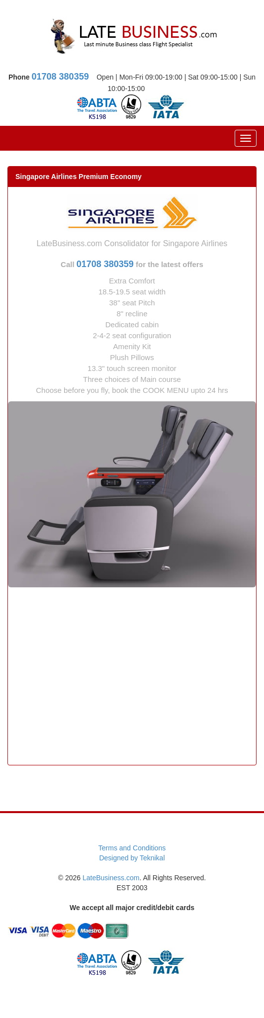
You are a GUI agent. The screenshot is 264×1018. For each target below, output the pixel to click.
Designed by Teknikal (132, 858)
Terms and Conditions (132, 848)
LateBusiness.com (111, 878)
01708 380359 (60, 77)
